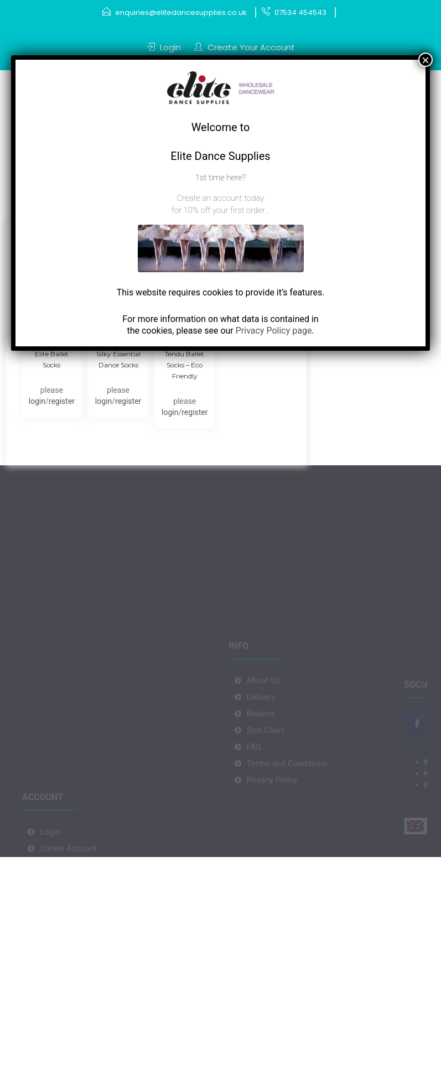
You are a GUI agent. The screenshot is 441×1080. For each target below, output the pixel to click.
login (37, 401)
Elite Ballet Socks (52, 359)
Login (170, 47)
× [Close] (425, 60)
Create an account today (220, 198)
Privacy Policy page (274, 330)
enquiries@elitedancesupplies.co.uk (181, 12)
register (62, 401)
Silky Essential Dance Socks (118, 359)
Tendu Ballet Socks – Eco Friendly (184, 365)
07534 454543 (300, 12)
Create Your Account (251, 47)
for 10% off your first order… (220, 210)
